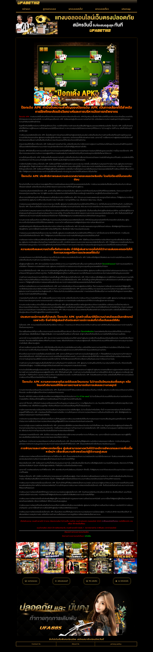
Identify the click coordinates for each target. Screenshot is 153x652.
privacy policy (116, 649)
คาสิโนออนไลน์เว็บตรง (110, 521)
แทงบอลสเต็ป (76, 9)
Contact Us (36, 649)
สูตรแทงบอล (49, 9)
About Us (75, 649)
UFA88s (88, 536)
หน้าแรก (26, 9)
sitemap (126, 9)
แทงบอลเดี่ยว (102, 9)
